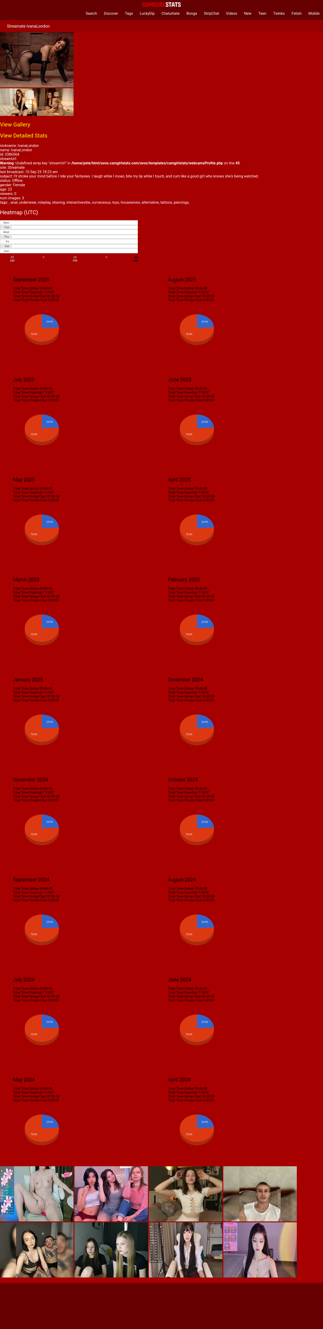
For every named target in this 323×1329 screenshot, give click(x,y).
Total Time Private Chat (30, 300)
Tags (129, 13)
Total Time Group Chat (29, 296)
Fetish (296, 13)
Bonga (192, 13)
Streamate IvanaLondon (28, 26)
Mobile (314, 13)
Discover (111, 13)
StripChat (211, 13)
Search (91, 13)
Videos (231, 13)
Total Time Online (26, 288)
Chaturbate (171, 13)
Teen (262, 13)
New (248, 13)
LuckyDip (147, 13)
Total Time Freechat (27, 292)
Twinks (279, 13)
